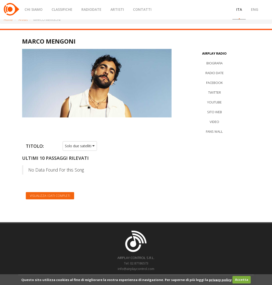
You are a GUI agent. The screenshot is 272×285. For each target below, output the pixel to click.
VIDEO (214, 121)
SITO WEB (214, 112)
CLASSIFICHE (62, 9)
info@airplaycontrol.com (136, 268)
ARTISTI (117, 9)
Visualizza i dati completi (50, 196)
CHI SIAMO (34, 9)
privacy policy (220, 279)
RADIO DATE (214, 73)
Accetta (241, 279)
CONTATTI (142, 9)
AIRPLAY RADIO (214, 53)
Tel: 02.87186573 (136, 263)
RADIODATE (91, 9)
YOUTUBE (214, 102)
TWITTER (214, 92)
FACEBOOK (214, 82)
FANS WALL (214, 131)
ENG (254, 9)
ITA (239, 9)
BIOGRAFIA (214, 63)
